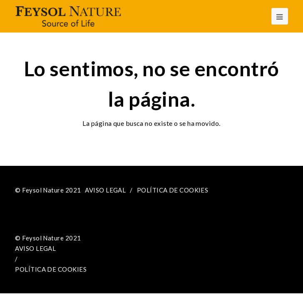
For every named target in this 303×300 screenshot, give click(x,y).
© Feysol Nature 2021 (48, 190)
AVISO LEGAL (105, 190)
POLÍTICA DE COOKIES (173, 190)
